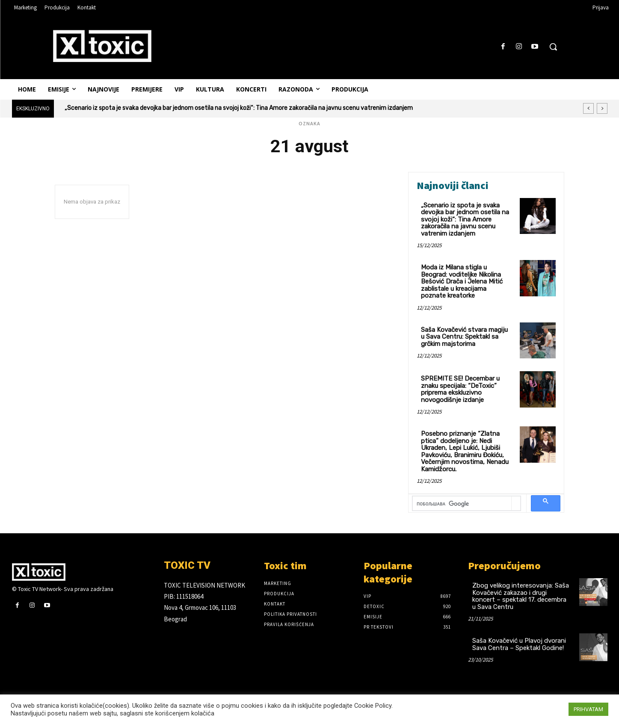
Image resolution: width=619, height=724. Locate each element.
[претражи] (462, 503)
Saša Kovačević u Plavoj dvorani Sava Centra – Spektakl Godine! (519, 644)
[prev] (588, 108)
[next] (602, 108)
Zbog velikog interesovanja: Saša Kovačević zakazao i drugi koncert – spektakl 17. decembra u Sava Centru (520, 596)
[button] (553, 46)
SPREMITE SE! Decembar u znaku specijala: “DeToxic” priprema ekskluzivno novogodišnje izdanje (460, 389)
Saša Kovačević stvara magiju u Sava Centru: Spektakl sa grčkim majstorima (464, 337)
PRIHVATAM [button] (588, 709)
